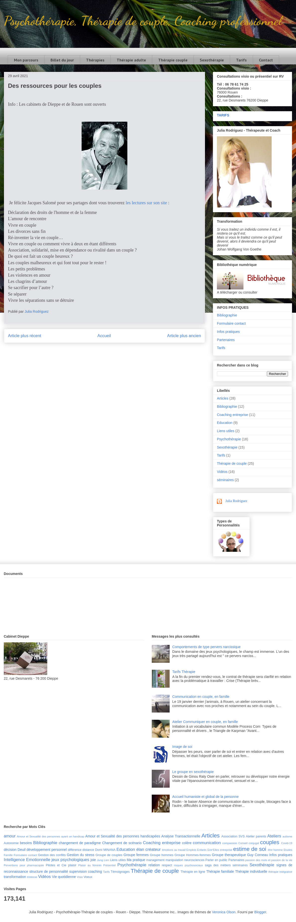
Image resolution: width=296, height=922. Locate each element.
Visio (80, 876)
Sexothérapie (212, 59)
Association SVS (233, 836)
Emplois (191, 849)
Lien (106, 860)
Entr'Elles (213, 849)
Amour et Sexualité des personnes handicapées (122, 836)
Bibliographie (227, 315)
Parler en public (216, 860)
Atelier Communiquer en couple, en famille (205, 722)
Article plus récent (24, 335)
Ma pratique (136, 860)
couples (269, 842)
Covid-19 (286, 843)
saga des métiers (218, 865)
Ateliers (274, 836)
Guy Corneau (257, 855)
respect (167, 865)
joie (93, 860)
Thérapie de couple (232, 463)
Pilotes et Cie (56, 865)
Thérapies (95, 59)
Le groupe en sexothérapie (193, 772)
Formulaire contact (231, 323)
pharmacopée (35, 865)
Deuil (22, 850)
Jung (100, 860)
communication (207, 842)
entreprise (226, 849)
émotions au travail (174, 849)
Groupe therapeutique (229, 855)
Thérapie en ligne (193, 871)
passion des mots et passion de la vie (268, 860)
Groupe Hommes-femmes (193, 855)
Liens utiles (225, 431)
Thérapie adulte (131, 59)
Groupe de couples (109, 855)
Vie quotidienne (64, 877)
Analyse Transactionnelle (180, 836)
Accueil (104, 335)
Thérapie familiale (220, 871)
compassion (229, 843)
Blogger (260, 912)
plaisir (72, 865)
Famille (8, 855)
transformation (15, 877)
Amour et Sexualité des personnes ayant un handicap (50, 836)
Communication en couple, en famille (201, 697)
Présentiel (109, 865)
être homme (275, 849)
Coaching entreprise (232, 415)
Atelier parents (256, 836)
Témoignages (120, 871)
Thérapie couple (173, 59)
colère (187, 843)
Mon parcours (26, 59)
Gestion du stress (81, 855)
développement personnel (47, 850)
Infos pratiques (228, 332)
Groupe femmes (136, 855)
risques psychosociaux (188, 865)
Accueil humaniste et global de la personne (205, 797)
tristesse (32, 876)
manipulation (174, 860)
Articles (222, 398)
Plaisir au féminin (89, 865)
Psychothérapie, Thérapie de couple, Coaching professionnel (143, 21)
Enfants (201, 849)
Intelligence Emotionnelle (27, 859)
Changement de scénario (122, 843)
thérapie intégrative (280, 871)
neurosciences (194, 860)
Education (224, 423)
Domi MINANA (105, 850)
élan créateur (148, 849)
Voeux (88, 877)
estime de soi (249, 849)
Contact (266, 59)
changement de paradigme (80, 843)
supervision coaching (85, 871)
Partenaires (226, 340)
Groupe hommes (162, 855)
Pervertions (11, 865)
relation (154, 865)
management (155, 860)
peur (22, 865)
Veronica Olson (224, 912)
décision (10, 850)
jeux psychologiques (70, 859)
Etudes (288, 849)
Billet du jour (62, 59)
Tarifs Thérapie (183, 672)
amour (10, 836)
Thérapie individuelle (251, 871)
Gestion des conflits (52, 855)
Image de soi (182, 747)
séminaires (225, 480)
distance (88, 850)
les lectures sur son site (146, 202)
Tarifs (241, 59)
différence (74, 850)
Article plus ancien (184, 335)
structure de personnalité (48, 871)
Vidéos (222, 472)
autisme (287, 836)
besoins (26, 843)
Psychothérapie (229, 439)
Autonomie (11, 843)
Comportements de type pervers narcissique (206, 647)
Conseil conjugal (248, 843)
